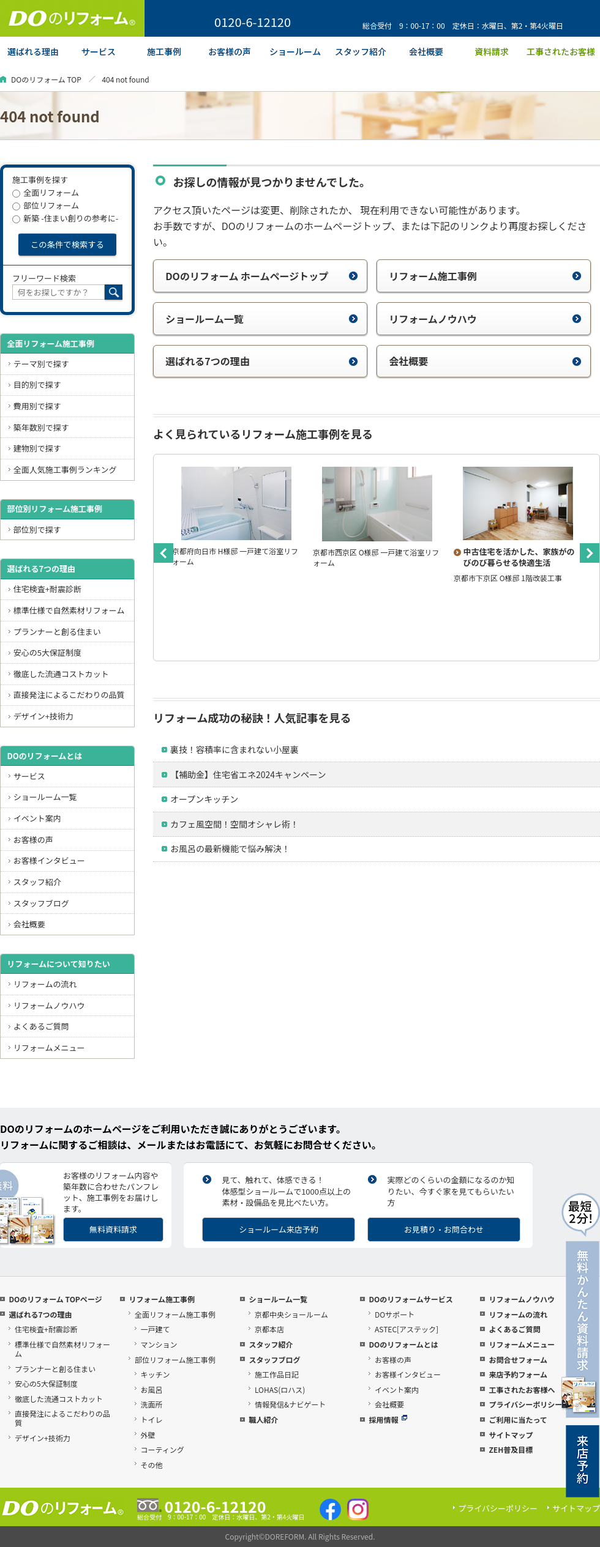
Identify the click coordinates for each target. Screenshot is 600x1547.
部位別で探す (37, 529)
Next (589, 553)
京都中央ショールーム (291, 1314)
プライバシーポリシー (525, 1404)
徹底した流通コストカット (61, 674)
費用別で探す (37, 406)
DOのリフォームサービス (410, 1299)
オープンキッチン (204, 799)
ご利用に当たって (518, 1419)
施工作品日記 (277, 1374)
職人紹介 (263, 1419)
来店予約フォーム (518, 1374)
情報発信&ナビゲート (290, 1404)
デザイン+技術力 (43, 716)
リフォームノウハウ (485, 318)
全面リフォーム (45, 192)
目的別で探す (37, 384)
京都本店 (269, 1329)
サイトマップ (511, 1435)
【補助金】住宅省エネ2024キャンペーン (248, 774)
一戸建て (155, 1329)
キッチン (155, 1374)
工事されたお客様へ (522, 1389)
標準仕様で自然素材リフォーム (69, 610)
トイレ (152, 1419)
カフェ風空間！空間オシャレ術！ (234, 824)
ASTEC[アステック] (406, 1329)
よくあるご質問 (41, 1026)
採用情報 (388, 1419)
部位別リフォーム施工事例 (54, 508)
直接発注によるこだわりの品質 (69, 694)
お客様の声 (33, 839)
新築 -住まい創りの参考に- (65, 218)
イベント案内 (37, 818)
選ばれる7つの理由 (261, 361)
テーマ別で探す (41, 363)
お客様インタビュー (49, 860)
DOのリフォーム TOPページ (55, 1299)
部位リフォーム (45, 205)
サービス (29, 776)
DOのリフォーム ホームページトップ (261, 276)
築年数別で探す (41, 427)
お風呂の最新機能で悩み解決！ (230, 848)
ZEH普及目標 (511, 1449)
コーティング (162, 1449)
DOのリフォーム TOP (46, 79)
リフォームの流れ (45, 984)
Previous (163, 553)
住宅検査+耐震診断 (47, 589)
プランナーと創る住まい (57, 631)
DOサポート (394, 1314)
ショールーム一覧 (261, 318)
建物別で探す (37, 448)
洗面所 (152, 1404)
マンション (159, 1344)
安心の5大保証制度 (47, 652)
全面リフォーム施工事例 (50, 343)
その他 (152, 1465)
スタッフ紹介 (37, 882)
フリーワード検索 (44, 278)
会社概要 (485, 361)
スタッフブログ (41, 903)
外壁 (148, 1435)
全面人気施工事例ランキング (65, 469)
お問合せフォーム (518, 1359)
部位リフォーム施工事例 (175, 1359)
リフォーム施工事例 (485, 276)
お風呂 (152, 1389)
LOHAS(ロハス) (280, 1389)
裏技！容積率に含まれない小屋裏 (234, 749)
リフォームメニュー (49, 1047)
